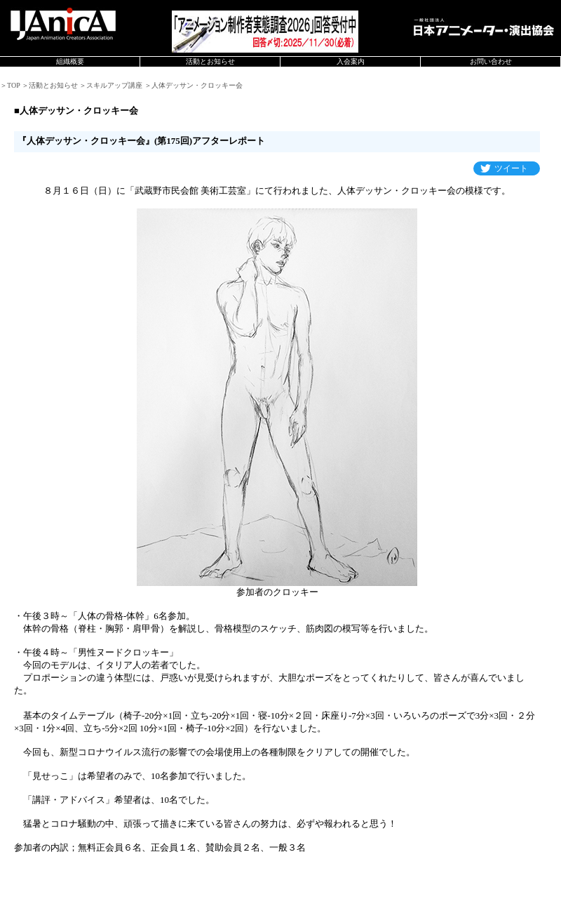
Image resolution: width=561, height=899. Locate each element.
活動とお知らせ (210, 61)
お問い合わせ (491, 61)
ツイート (511, 168)
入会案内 (351, 61)
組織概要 (70, 61)
